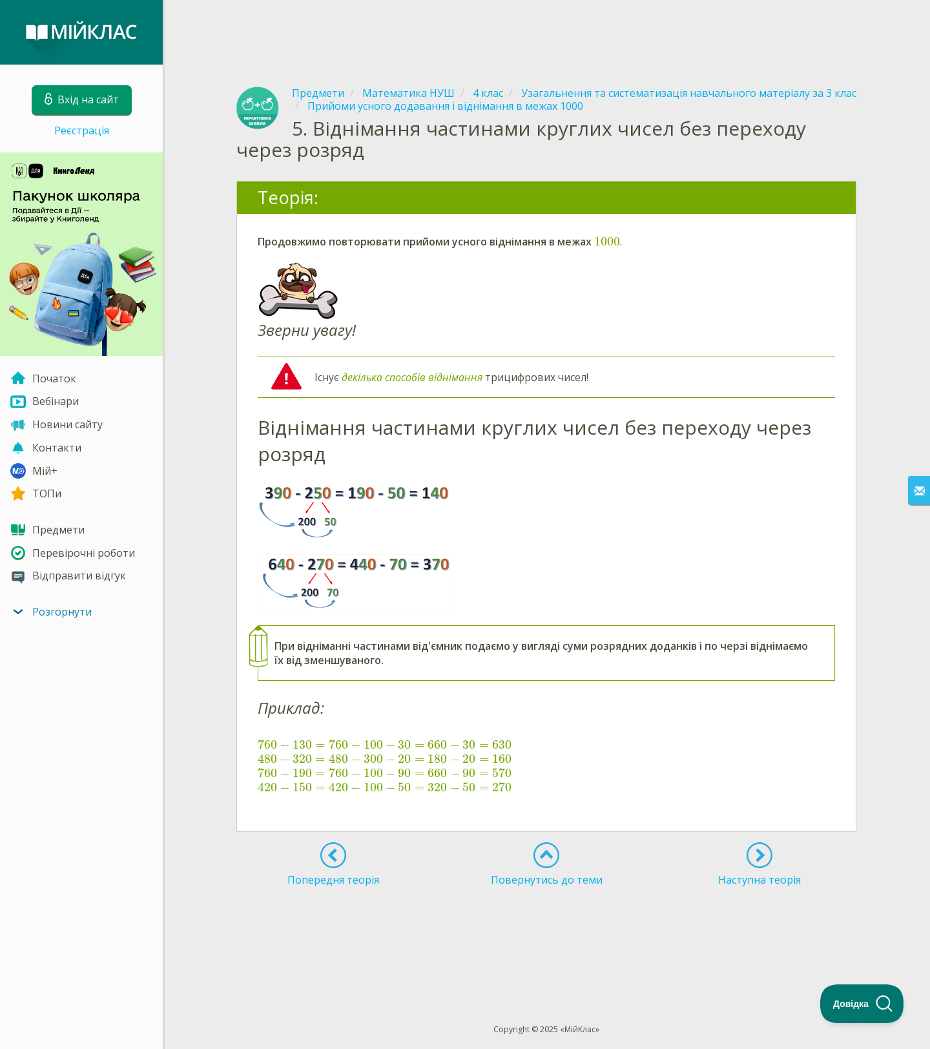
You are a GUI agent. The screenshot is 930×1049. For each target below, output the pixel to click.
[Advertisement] (546, 32)
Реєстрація (81, 130)
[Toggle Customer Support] (862, 1003)
